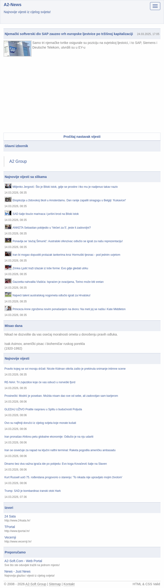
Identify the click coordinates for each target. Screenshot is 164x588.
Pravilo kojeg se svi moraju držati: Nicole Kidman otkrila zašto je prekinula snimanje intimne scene (65, 368)
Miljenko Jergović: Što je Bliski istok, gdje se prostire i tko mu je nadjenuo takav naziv (65, 186)
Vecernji (10, 537)
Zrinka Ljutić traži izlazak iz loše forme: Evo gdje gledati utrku (50, 268)
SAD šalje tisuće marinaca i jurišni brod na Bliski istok (46, 214)
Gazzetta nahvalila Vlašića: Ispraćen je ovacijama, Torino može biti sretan (58, 281)
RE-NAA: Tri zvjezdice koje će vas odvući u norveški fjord (39, 382)
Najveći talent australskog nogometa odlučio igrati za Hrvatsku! (51, 295)
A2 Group (18, 161)
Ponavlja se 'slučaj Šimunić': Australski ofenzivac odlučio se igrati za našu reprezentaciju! (68, 241)
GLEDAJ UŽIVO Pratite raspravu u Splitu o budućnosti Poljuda (43, 409)
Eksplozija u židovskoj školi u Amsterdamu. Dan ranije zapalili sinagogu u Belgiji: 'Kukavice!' (69, 200)
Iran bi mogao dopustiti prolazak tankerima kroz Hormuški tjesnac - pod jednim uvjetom (66, 254)
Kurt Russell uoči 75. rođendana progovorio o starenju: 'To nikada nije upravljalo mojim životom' (63, 477)
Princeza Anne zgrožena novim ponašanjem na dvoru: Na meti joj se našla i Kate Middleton (69, 309)
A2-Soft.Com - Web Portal (23, 561)
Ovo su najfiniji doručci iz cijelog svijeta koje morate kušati (40, 423)
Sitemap (55, 584)
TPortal (9, 527)
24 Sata (10, 516)
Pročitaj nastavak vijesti (82, 136)
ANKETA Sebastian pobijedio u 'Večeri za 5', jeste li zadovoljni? (52, 227)
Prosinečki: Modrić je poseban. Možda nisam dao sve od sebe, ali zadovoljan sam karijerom (61, 395)
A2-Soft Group (35, 584)
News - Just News (17, 571)
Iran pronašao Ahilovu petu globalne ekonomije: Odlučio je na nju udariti (48, 436)
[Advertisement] (82, 95)
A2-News (12, 4)
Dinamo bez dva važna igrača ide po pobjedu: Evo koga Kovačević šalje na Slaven (55, 463)
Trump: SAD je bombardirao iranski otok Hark (32, 490)
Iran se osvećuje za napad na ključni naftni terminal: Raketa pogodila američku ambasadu (60, 450)
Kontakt (69, 584)
